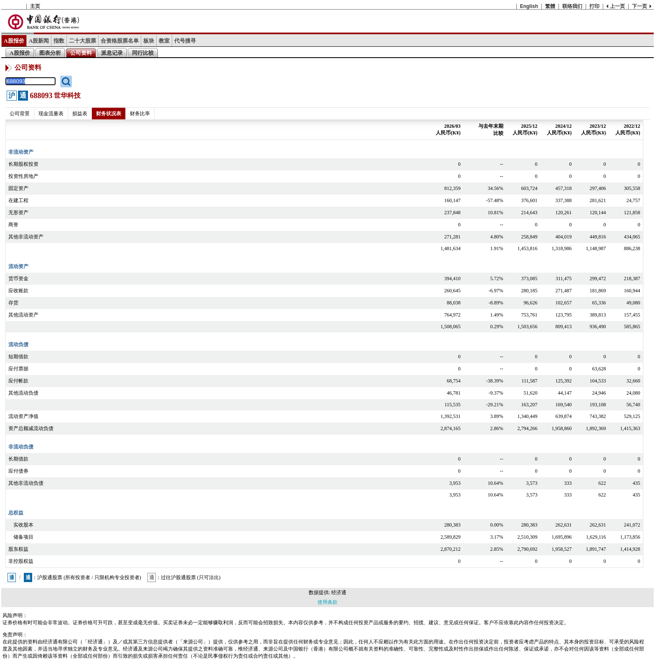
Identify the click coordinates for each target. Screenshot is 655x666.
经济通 (338, 592)
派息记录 (112, 53)
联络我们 (572, 6)
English (529, 6)
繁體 (550, 6)
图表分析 (50, 53)
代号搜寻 (185, 41)
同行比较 (143, 53)
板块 (148, 41)
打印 (594, 6)
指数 (58, 41)
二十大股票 (82, 41)
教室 (164, 41)
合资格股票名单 (120, 41)
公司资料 (81, 53)
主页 (35, 6)
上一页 (617, 6)
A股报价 (14, 41)
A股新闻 (39, 41)
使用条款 (327, 602)
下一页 (639, 6)
